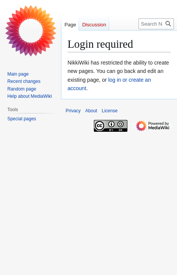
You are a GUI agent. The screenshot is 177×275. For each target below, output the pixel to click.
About (91, 110)
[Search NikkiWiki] (156, 23)
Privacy (73, 110)
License (109, 110)
